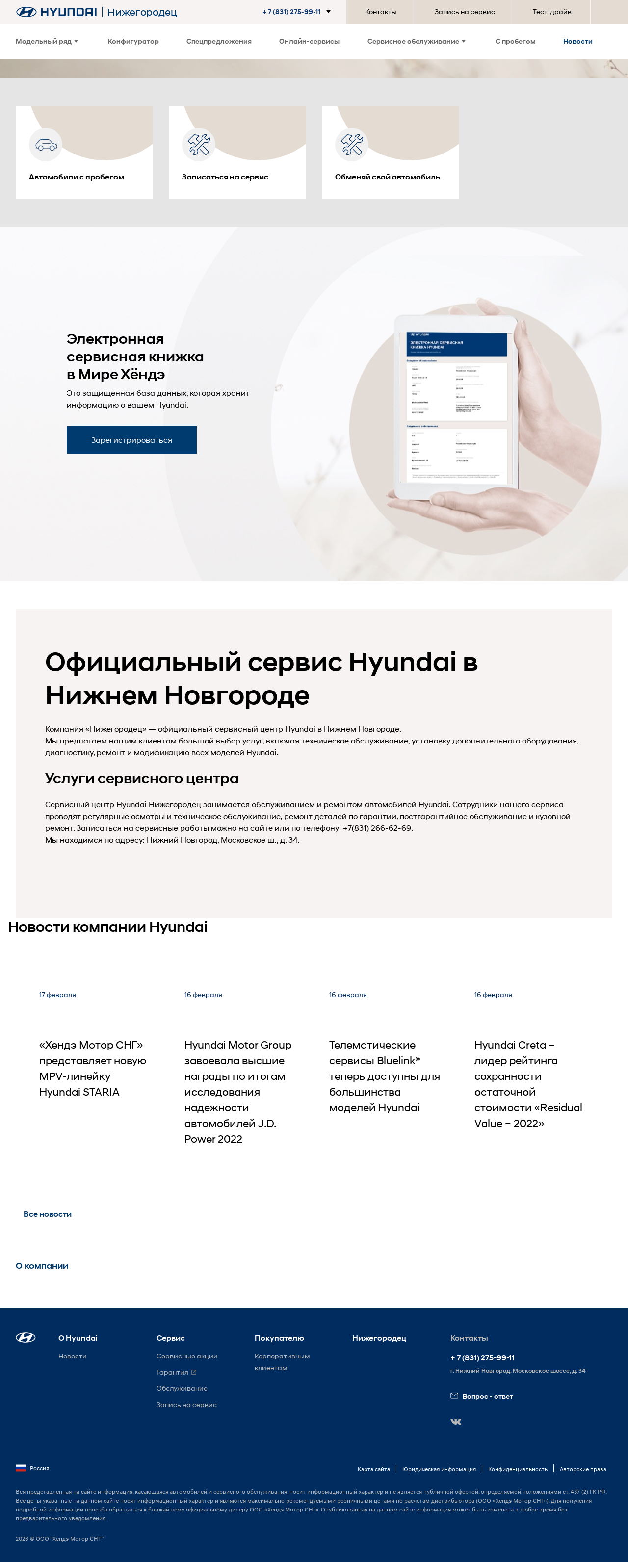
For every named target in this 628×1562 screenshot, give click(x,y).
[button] (298, 12)
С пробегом (516, 41)
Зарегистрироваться (131, 439)
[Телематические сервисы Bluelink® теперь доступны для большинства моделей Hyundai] (386, 1079)
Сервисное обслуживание (416, 41)
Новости (578, 41)
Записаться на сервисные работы (143, 827)
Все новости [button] (48, 1214)
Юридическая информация (439, 1469)
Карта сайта (374, 1469)
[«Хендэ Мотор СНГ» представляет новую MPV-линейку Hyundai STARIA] (96, 1079)
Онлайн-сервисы (309, 41)
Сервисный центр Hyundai (96, 804)
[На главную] (56, 12)
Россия (32, 1468)
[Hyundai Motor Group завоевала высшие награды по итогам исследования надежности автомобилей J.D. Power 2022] (241, 1079)
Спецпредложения (219, 41)
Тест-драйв (552, 11)
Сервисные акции (187, 1356)
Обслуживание (182, 1388)
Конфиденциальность (518, 1469)
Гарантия (172, 1372)
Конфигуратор (133, 41)
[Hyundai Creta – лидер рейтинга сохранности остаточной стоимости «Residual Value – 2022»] (531, 1079)
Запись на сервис (465, 11)
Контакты (381, 11)
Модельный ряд (47, 41)
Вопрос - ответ (481, 1396)
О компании (42, 1265)
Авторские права (583, 1469)
